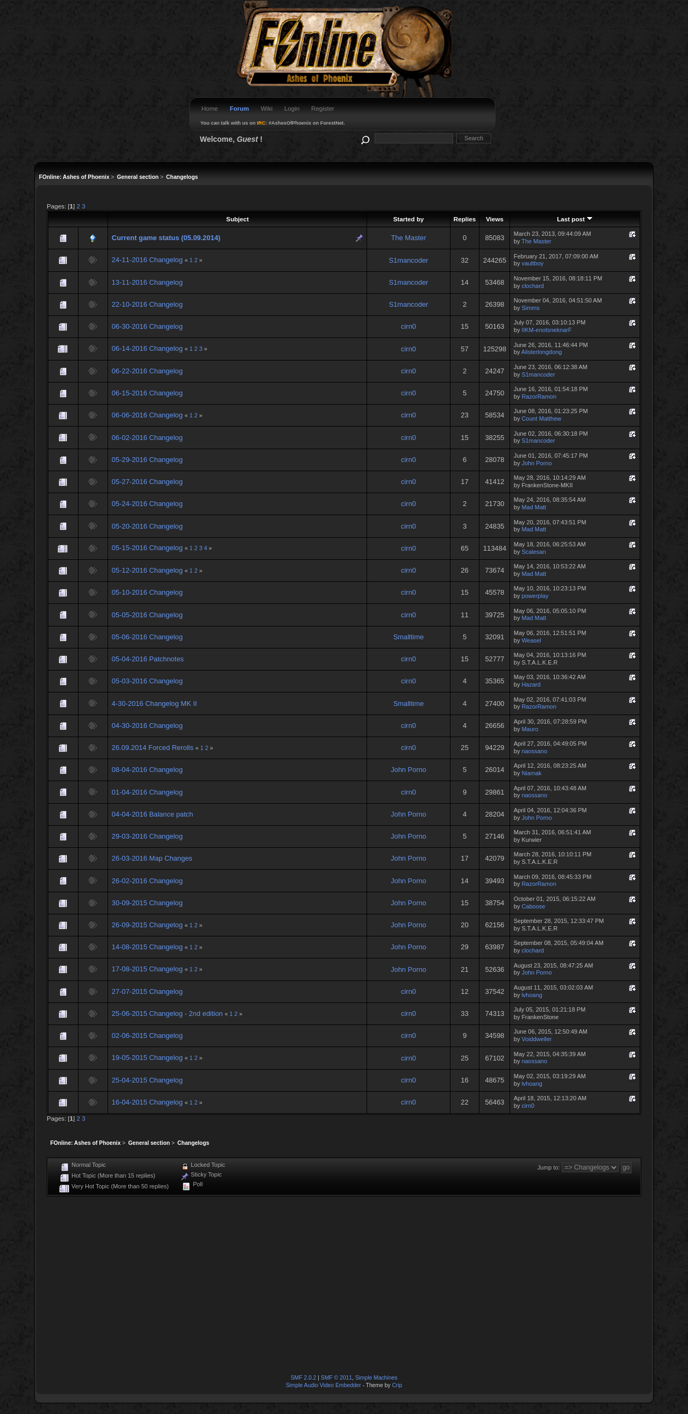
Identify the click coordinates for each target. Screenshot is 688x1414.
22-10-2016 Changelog (147, 304)
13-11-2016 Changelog (147, 282)
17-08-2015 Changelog (147, 969)
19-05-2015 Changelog (147, 1058)
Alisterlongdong (541, 352)
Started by (408, 218)
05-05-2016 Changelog (147, 615)
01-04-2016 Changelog (147, 792)
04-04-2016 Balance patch (152, 814)
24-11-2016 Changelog (147, 260)
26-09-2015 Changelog (147, 925)
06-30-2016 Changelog (147, 326)
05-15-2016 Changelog (147, 548)
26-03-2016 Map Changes (152, 858)
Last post (575, 218)
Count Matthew (541, 418)
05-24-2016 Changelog (147, 504)
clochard (532, 286)
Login (291, 108)
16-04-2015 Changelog (147, 1102)
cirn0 (408, 326)
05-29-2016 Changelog (147, 460)
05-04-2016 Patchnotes (148, 659)
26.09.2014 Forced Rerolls (154, 748)
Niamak (531, 773)
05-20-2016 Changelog (147, 526)
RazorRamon (538, 396)
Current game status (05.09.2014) (166, 238)
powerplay (534, 596)
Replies (465, 218)
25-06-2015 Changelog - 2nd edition (167, 1013)
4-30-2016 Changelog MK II (154, 703)
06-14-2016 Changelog (147, 348)
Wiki (267, 108)
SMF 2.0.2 (304, 1378)
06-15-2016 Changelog (147, 393)
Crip (397, 1385)
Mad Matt (533, 507)
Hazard (530, 684)
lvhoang (531, 995)
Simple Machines (376, 1378)
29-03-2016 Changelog (147, 836)
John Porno (536, 463)
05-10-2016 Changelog (147, 592)
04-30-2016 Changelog (147, 726)
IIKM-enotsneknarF (546, 330)
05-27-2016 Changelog (147, 482)
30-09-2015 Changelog (147, 903)
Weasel (531, 640)
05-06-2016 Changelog (147, 637)
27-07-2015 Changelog (147, 991)
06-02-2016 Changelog (147, 438)
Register (322, 108)
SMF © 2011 (336, 1378)
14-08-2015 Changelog (147, 947)
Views (495, 218)
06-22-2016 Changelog (147, 371)
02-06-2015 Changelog (147, 1035)
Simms (530, 308)
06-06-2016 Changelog (147, 415)
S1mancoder (408, 260)
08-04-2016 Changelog (147, 770)
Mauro (529, 729)
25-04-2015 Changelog (147, 1080)
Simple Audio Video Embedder (323, 1385)
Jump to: (549, 1167)
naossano (534, 751)
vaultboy (532, 263)
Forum (239, 108)
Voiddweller (536, 1039)
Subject (237, 218)
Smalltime (408, 637)
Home (210, 108)
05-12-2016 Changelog (147, 570)
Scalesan (533, 552)
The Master (408, 238)
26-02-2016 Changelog (147, 881)
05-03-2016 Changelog (147, 681)
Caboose (533, 906)
